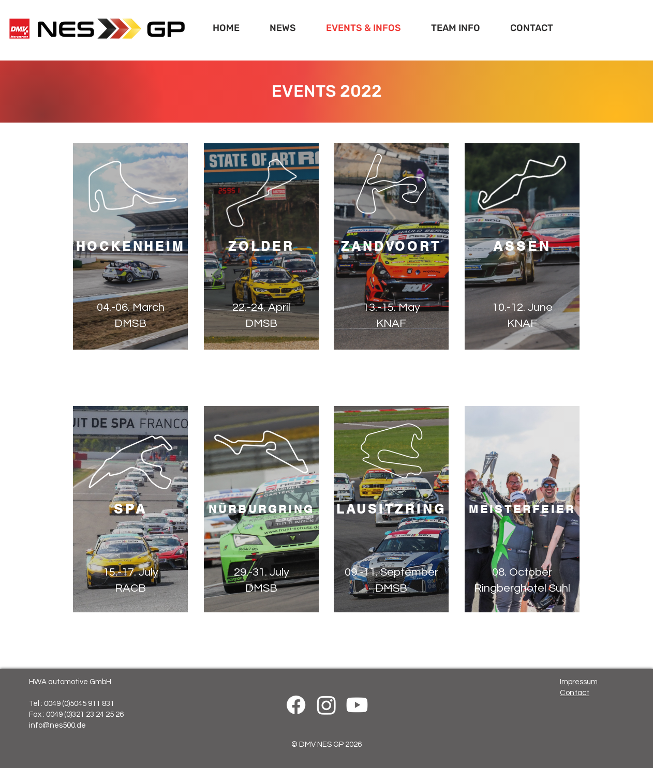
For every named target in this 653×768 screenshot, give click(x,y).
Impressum (579, 682)
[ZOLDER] (261, 246)
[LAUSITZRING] (391, 509)
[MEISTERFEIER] (522, 509)
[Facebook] (296, 704)
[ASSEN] (522, 246)
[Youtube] (357, 704)
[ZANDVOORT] (391, 246)
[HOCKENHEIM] (130, 246)
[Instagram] (326, 704)
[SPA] (130, 509)
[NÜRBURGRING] (261, 509)
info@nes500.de (57, 725)
